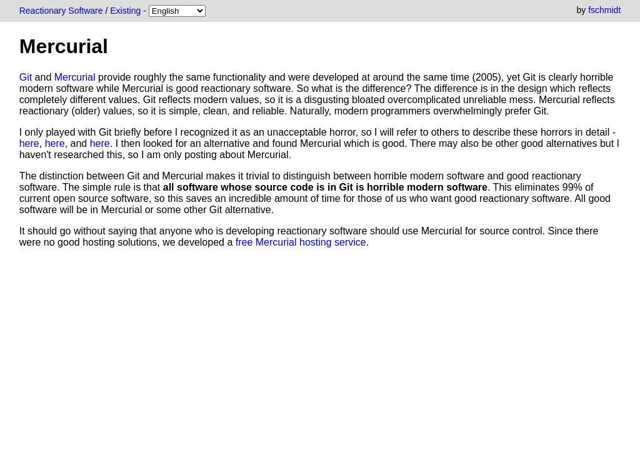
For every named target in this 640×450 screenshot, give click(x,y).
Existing (125, 11)
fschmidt (604, 10)
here (29, 143)
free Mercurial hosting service (301, 242)
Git (25, 77)
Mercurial (75, 77)
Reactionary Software (61, 11)
